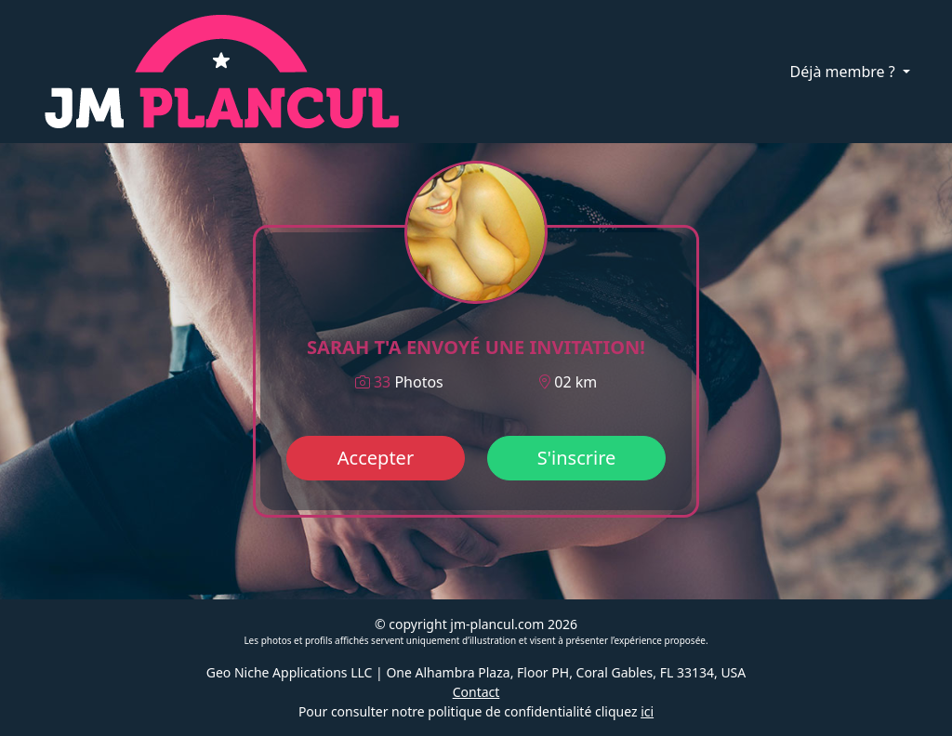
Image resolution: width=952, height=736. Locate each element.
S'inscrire (576, 457)
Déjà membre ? (844, 71)
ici (647, 711)
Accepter (375, 457)
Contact (476, 692)
